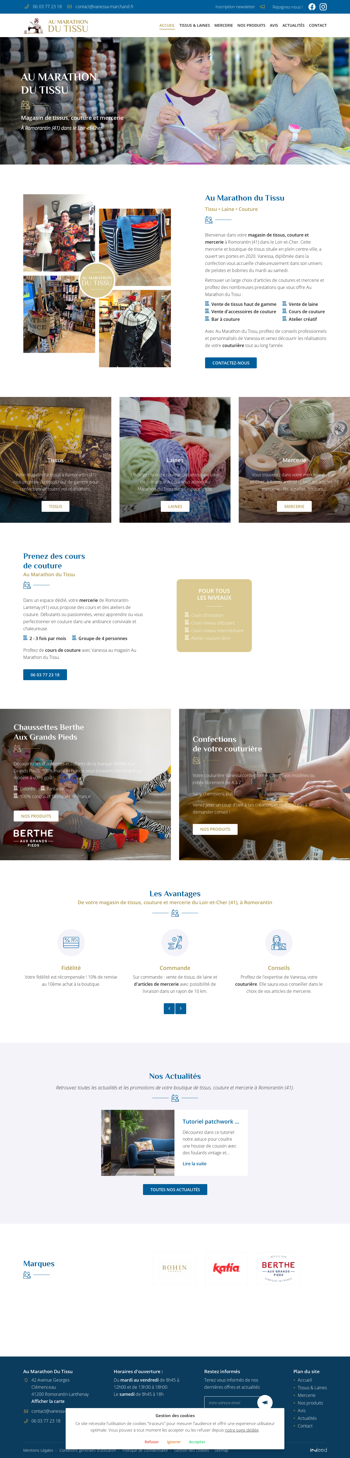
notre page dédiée (229, 1429)
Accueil (167, 25)
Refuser (150, 1442)
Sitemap (221, 1450)
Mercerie (223, 25)
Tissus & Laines (194, 25)
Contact (318, 25)
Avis (274, 25)
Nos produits (251, 25)
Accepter (199, 1442)
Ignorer (174, 1442)
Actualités (293, 25)
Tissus (55, 506)
